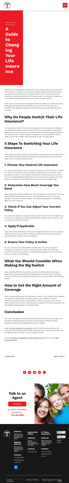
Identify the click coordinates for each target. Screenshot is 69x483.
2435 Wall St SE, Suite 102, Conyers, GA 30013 (18, 436)
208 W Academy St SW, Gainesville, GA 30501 (33, 443)
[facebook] (16, 467)
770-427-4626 (46, 452)
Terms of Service (47, 480)
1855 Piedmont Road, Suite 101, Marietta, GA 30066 (46, 443)
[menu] (65, 5)
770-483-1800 (17, 415)
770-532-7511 (32, 452)
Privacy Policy (59, 480)
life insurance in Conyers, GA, (23, 328)
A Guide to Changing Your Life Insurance (25, 338)
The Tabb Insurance (19, 480)
